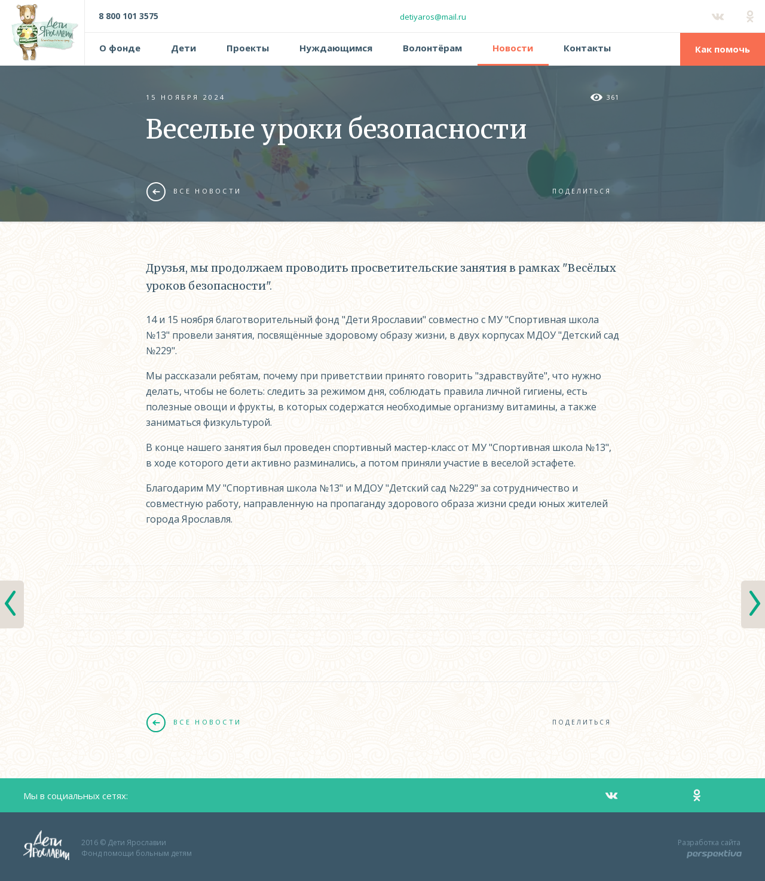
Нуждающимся (335, 48)
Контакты (587, 48)
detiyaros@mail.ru (433, 16)
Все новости (193, 191)
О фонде (119, 48)
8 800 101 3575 (128, 16)
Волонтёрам (432, 48)
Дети (183, 48)
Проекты (248, 48)
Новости (512, 48)
